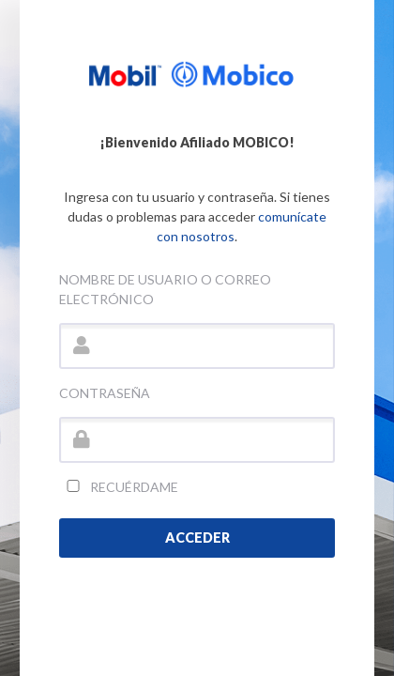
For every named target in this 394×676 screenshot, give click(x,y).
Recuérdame (118, 487)
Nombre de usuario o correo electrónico (165, 289)
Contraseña (104, 393)
